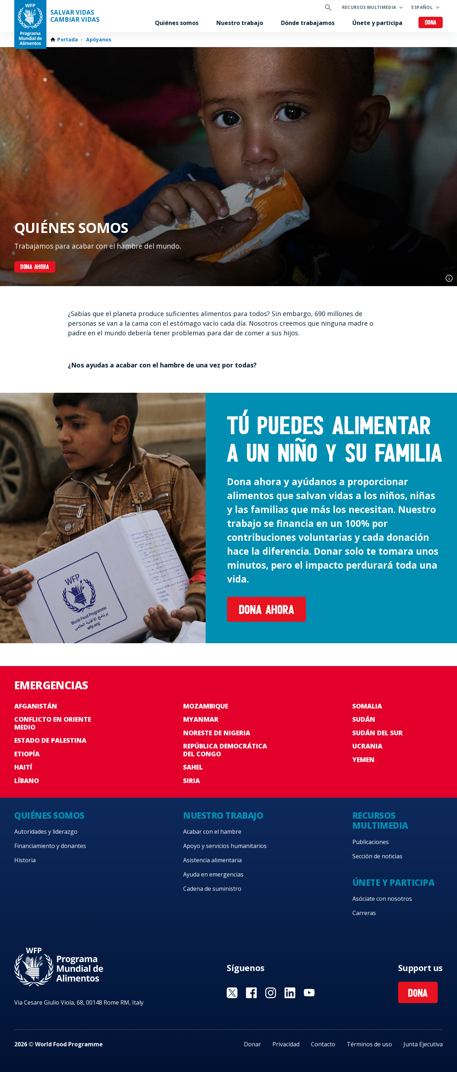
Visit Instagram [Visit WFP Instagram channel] (270, 992)
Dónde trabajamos (308, 23)
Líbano (26, 780)
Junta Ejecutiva (423, 1044)
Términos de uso (369, 1044)
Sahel (193, 767)
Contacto (323, 1044)
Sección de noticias (377, 856)
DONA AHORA (34, 267)
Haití (23, 767)
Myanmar (201, 719)
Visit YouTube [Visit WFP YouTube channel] (309, 992)
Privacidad (286, 1044)
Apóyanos (98, 39)
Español (422, 7)
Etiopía (27, 754)
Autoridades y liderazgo (45, 831)
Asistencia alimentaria (212, 860)
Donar (252, 1044)
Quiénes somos (177, 23)
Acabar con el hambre (212, 831)
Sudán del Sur (377, 732)
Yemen (363, 759)
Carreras (364, 913)
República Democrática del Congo (225, 750)
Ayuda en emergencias (213, 874)
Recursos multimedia (369, 7)
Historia (25, 860)
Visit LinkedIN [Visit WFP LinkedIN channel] (290, 992)
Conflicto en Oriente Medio (52, 723)
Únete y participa (377, 23)
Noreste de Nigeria (216, 732)
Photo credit (449, 278)
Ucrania (367, 746)
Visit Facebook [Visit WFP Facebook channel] (251, 992)
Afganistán (35, 706)
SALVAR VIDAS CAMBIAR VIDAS (75, 16)
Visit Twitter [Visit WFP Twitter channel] (232, 992)
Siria (191, 780)
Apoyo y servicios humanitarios (225, 846)
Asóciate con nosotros (382, 899)
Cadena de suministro (212, 889)
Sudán (363, 719)
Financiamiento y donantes (50, 846)
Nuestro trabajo (239, 23)
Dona (431, 23)
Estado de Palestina (50, 740)
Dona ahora (267, 611)
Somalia (367, 706)
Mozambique (205, 706)
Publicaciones (370, 842)
